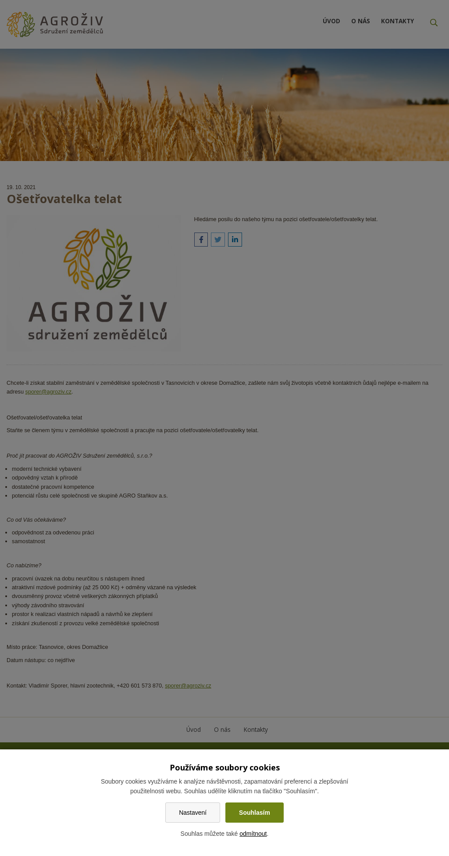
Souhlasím (254, 812)
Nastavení (193, 812)
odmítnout (253, 833)
